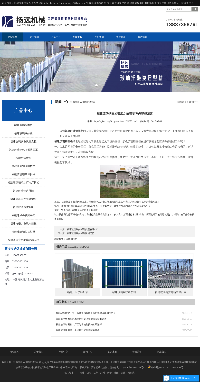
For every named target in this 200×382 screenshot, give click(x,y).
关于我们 (38, 351)
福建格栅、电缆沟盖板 (23, 223)
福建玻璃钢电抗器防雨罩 (23, 149)
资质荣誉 (137, 351)
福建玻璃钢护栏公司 (124, 292)
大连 (123, 372)
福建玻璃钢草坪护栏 (23, 174)
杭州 (96, 372)
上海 (89, 372)
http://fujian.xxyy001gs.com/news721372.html (115, 121)
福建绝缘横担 (23, 158)
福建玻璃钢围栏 (23, 125)
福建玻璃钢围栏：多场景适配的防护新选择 (78, 330)
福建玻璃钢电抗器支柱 (23, 141)
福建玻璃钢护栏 (23, 133)
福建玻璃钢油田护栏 (23, 166)
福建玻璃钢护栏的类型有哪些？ (83, 229)
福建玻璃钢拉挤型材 (23, 231)
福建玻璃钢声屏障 (23, 190)
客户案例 (112, 351)
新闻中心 (193, 102)
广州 (102, 372)
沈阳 (116, 372)
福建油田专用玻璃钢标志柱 (23, 240)
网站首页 (182, 102)
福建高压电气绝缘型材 (23, 199)
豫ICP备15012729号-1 (134, 367)
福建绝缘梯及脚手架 (23, 215)
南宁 (109, 372)
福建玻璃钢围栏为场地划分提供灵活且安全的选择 (81, 319)
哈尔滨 (131, 372)
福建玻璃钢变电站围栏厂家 (170, 292)
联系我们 (161, 351)
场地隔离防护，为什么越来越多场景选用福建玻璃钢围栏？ (86, 313)
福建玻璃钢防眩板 (23, 207)
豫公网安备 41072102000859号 (165, 367)
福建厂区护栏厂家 (77, 292)
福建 (82, 372)
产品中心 (63, 351)
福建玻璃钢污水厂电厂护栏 (23, 182)
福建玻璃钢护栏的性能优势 (80, 233)
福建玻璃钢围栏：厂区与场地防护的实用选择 (79, 324)
